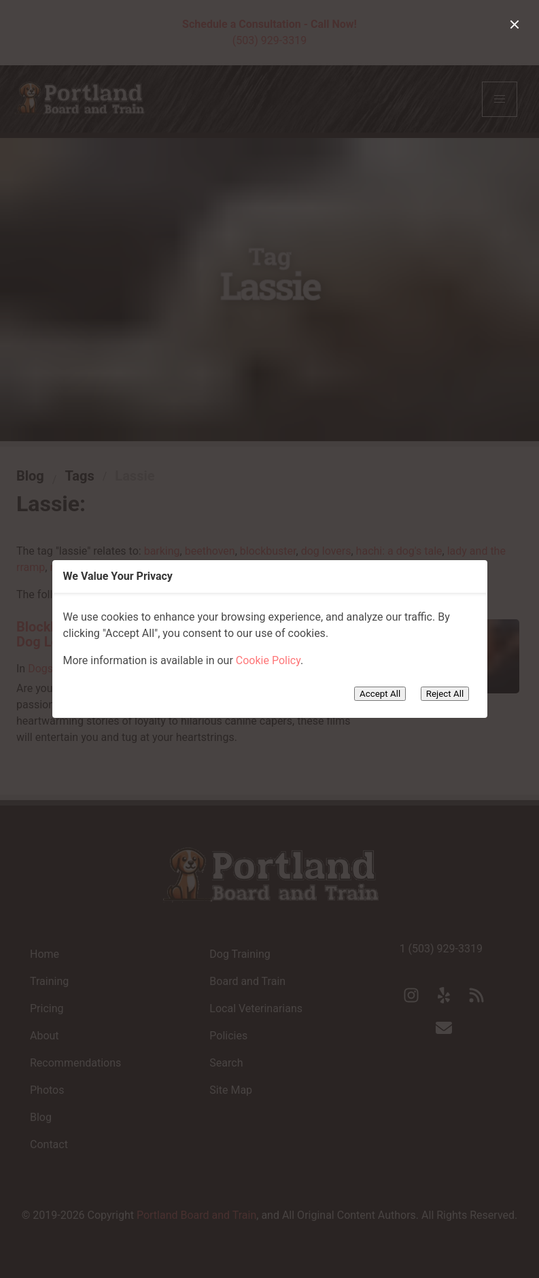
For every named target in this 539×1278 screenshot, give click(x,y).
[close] (514, 24)
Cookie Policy (268, 660)
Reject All (445, 694)
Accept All (380, 694)
